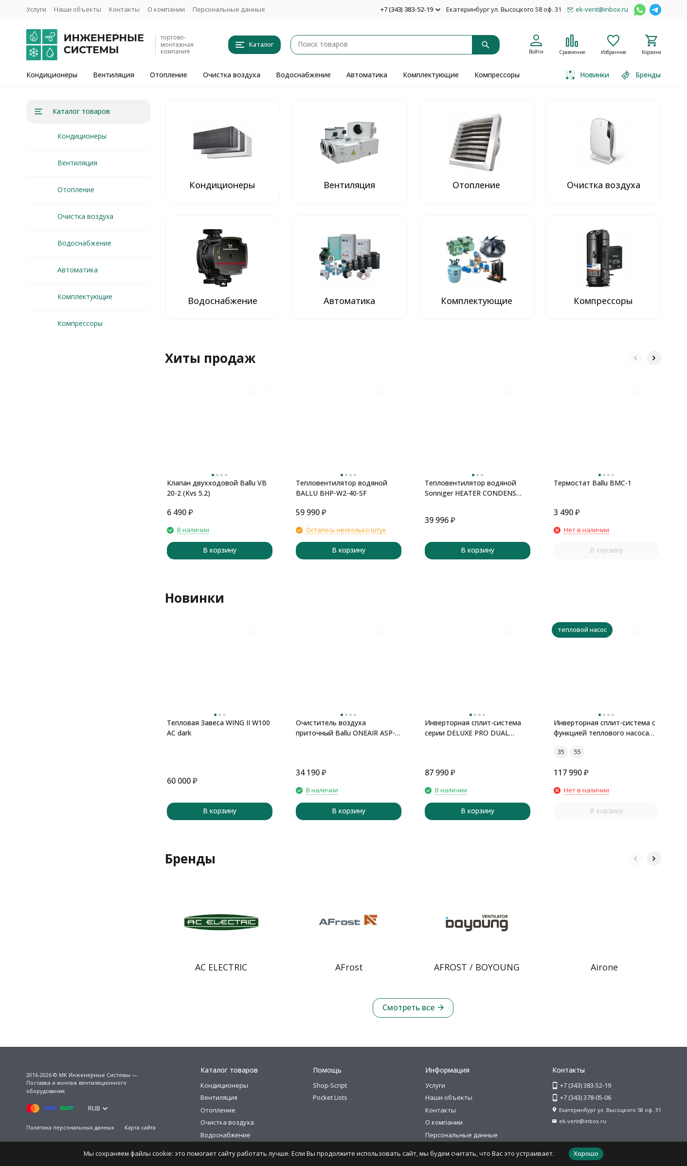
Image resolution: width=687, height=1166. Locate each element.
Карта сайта (140, 1127)
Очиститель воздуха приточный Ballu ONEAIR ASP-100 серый (345, 728)
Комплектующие (431, 74)
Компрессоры (497, 74)
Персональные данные (229, 9)
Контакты (124, 9)
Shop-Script (330, 1085)
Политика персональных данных (70, 1127)
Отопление (168, 74)
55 (577, 752)
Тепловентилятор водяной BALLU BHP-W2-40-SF (341, 488)
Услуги (36, 9)
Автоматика (366, 74)
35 (561, 752)
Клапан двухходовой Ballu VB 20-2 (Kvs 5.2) (217, 488)
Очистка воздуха (231, 74)
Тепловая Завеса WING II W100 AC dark (218, 727)
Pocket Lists (330, 1097)
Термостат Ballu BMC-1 (593, 482)
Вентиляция (113, 74)
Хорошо (586, 1153)
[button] (635, 358)
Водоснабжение (303, 74)
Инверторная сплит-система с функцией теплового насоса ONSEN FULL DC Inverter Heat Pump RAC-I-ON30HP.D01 (604, 728)
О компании (166, 9)
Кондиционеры (51, 74)
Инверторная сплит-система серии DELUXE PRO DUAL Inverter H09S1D (473, 728)
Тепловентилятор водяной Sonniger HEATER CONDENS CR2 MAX (470, 488)
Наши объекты (77, 9)
